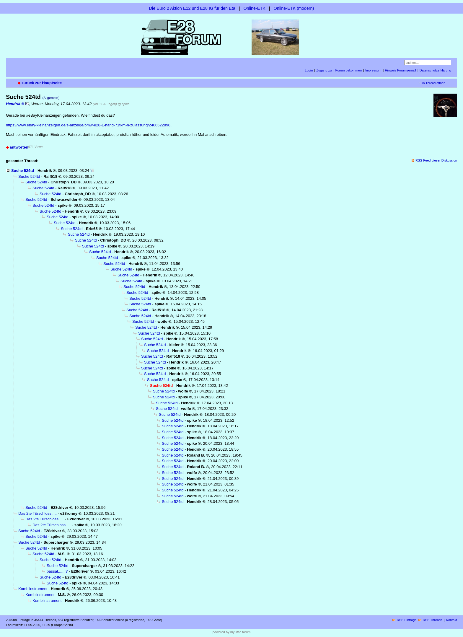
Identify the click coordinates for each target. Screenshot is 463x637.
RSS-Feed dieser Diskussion (436, 160)
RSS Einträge (407, 620)
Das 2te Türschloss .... (37, 513)
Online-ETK (254, 8)
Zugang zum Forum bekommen (339, 70)
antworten (19, 147)
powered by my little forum (232, 632)
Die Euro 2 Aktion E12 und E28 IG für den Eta (192, 8)
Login (309, 70)
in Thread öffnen (433, 83)
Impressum (373, 70)
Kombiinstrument (32, 589)
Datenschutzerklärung (435, 70)
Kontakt (451, 620)
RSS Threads (432, 620)
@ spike (123, 104)
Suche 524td (22, 170)
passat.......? (57, 571)
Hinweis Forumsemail (400, 70)
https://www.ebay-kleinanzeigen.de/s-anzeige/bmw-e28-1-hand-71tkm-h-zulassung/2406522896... (90, 125)
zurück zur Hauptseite (42, 83)
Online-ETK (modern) (294, 8)
